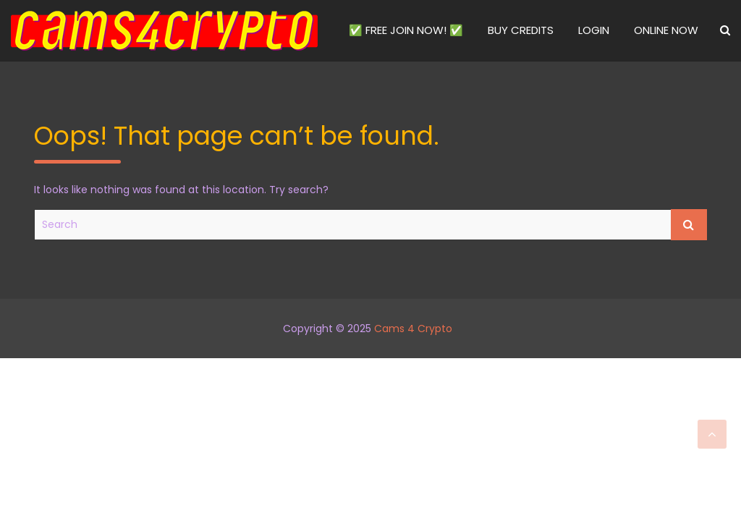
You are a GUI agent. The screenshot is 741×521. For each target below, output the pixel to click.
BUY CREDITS (521, 30)
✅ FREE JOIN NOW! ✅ (406, 30)
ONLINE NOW (666, 30)
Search (689, 224)
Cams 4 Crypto (413, 328)
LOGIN (593, 30)
